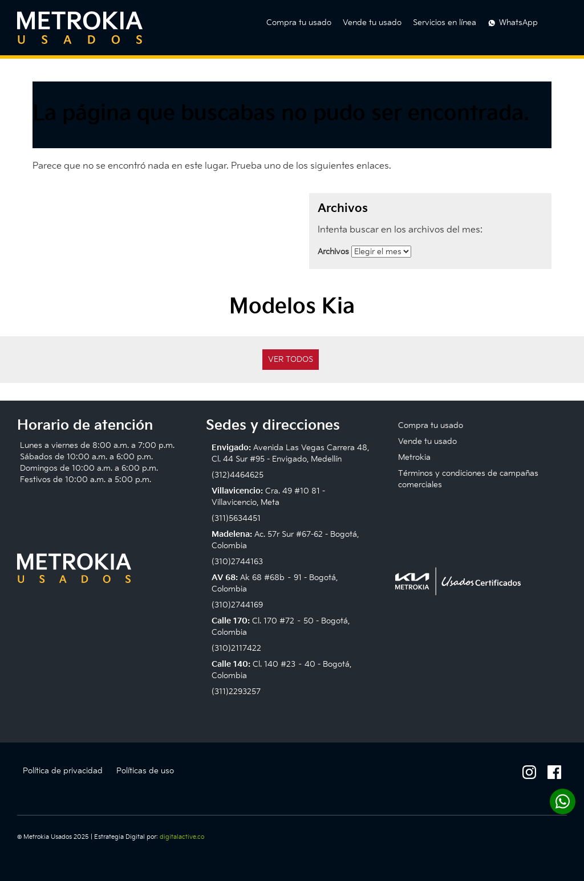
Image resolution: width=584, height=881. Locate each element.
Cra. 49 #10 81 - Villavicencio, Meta (268, 496)
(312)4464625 (237, 475)
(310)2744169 (237, 605)
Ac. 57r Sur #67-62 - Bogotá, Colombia (285, 539)
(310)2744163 (237, 561)
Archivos (333, 251)
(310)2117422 (236, 648)
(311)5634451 (236, 518)
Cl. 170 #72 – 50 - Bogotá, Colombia (281, 626)
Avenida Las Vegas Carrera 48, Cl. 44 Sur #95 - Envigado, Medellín (290, 453)
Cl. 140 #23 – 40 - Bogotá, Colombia (281, 669)
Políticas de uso (145, 771)
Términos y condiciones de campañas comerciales (468, 479)
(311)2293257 (236, 691)
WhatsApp (518, 22)
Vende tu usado (372, 22)
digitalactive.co (182, 837)
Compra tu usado (298, 22)
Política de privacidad (63, 771)
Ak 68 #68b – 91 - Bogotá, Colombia (275, 583)
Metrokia (414, 457)
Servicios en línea (444, 22)
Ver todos (290, 359)
